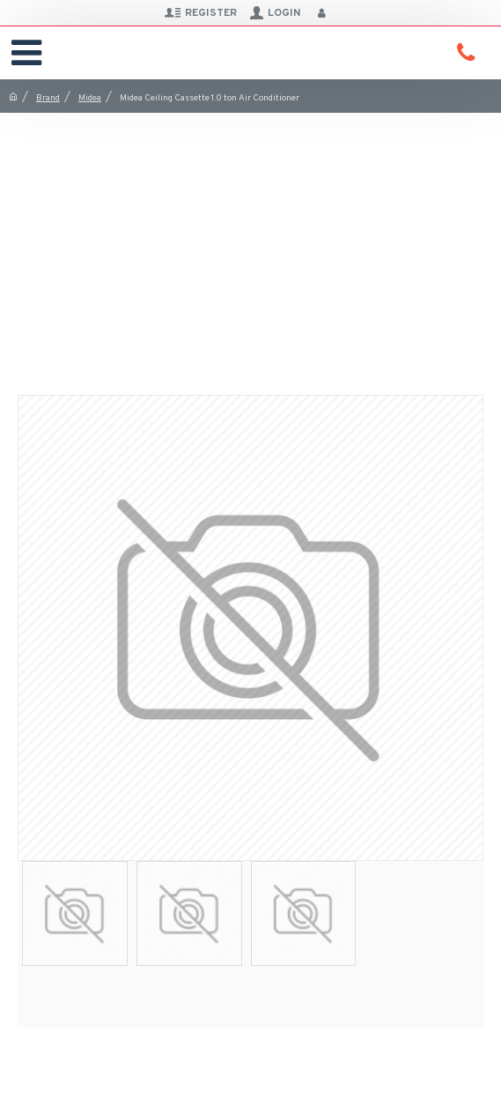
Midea (89, 98)
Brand (48, 98)
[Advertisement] (250, 245)
